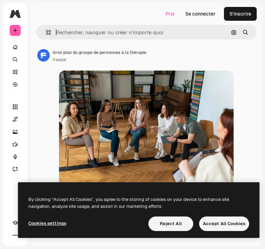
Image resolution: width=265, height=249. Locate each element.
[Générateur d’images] (15, 131)
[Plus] (15, 235)
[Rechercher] (15, 59)
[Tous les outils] (15, 106)
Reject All (171, 224)
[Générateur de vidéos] (15, 144)
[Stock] (15, 71)
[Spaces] (15, 119)
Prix (170, 14)
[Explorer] (15, 84)
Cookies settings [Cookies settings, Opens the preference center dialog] (47, 223)
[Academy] (15, 222)
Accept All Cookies (224, 224)
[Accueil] (15, 47)
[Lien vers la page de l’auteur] (43, 55)
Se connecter (200, 14)
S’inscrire (240, 14)
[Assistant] (15, 169)
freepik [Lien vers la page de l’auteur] (59, 60)
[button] (45, 32)
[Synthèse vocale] (15, 156)
